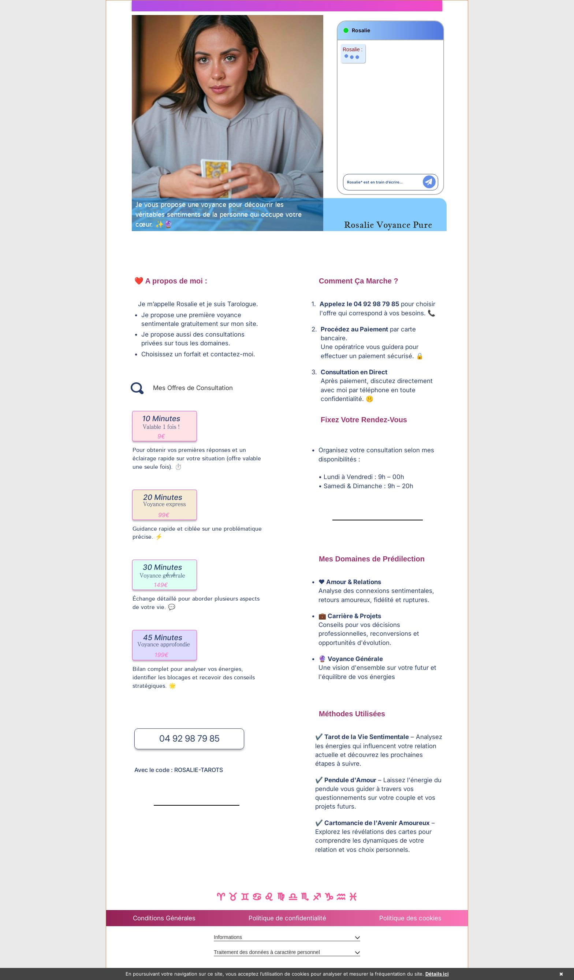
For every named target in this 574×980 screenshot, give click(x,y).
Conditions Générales (164, 918)
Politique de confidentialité (287, 918)
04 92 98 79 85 (189, 738)
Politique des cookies (410, 918)
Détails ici (437, 974)
